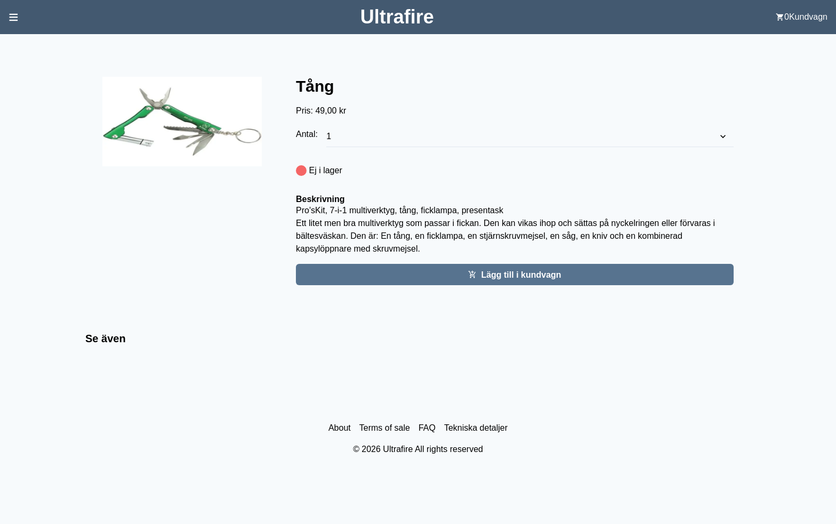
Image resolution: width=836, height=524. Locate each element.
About (339, 427)
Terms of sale (384, 427)
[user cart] (801, 17)
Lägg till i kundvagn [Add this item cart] (514, 274)
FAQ (427, 427)
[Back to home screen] (397, 16)
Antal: (308, 134)
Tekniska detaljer (476, 427)
